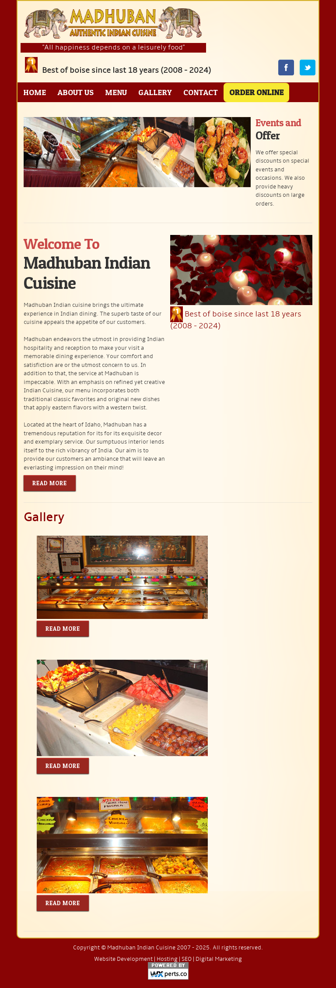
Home (34, 92)
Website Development (123, 959)
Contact (200, 92)
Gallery (155, 92)
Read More (49, 483)
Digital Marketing (219, 959)
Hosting (167, 959)
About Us (75, 92)
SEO (187, 959)
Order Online (256, 92)
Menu (116, 92)
